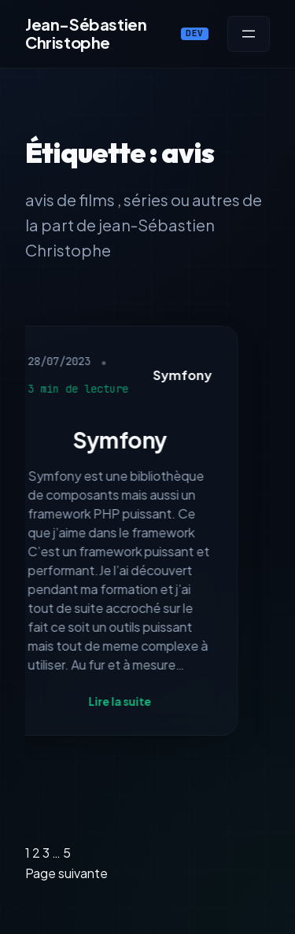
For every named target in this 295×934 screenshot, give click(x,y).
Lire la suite (122, 702)
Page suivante (66, 873)
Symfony (185, 375)
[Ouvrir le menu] (248, 34)
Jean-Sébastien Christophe (85, 33)
